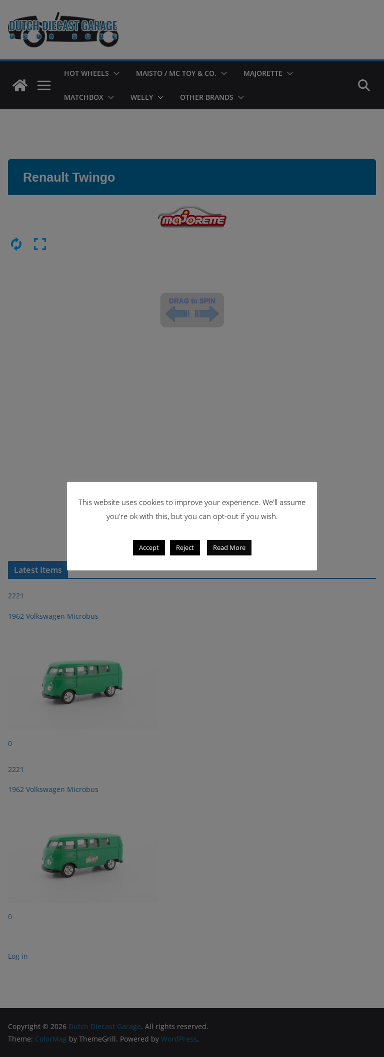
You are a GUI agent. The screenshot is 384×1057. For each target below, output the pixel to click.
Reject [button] (185, 547)
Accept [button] (149, 547)
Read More (229, 547)
